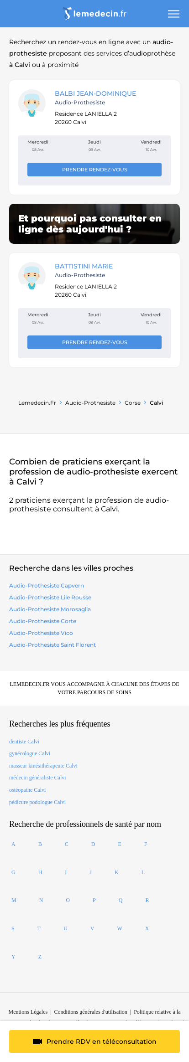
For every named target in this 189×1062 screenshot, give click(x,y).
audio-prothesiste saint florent (52, 644)
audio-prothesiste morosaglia (50, 609)
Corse (133, 402)
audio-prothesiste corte (42, 621)
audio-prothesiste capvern (46, 585)
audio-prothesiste (90, 402)
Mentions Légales (28, 1012)
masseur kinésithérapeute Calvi (43, 766)
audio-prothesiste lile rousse (50, 597)
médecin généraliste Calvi (37, 777)
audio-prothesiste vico (41, 632)
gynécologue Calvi (29, 753)
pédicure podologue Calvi (37, 802)
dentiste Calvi (24, 741)
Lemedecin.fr (37, 402)
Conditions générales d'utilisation (90, 1012)
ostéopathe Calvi (27, 790)
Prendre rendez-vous (94, 169)
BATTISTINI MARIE (84, 266)
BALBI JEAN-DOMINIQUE (95, 93)
